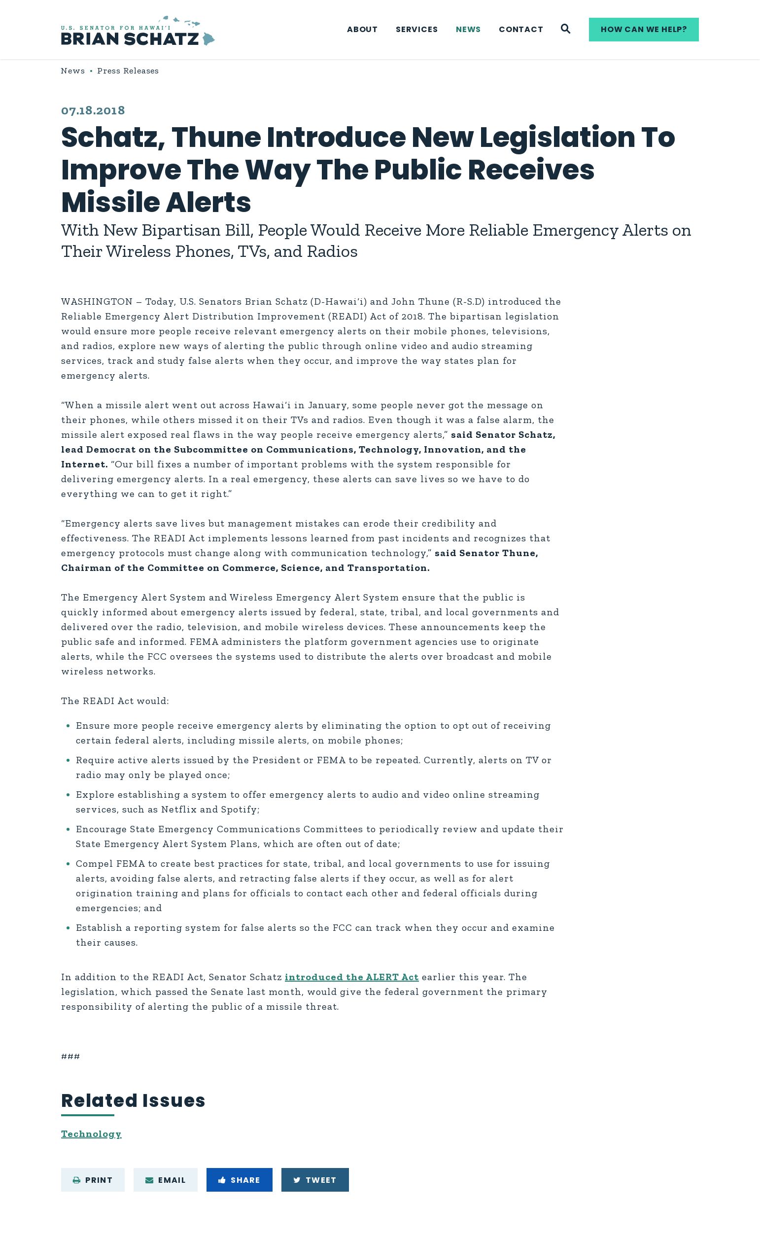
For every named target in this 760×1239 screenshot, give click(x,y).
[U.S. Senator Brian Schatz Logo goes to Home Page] (138, 30)
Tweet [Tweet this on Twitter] (315, 1180)
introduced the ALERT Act (352, 977)
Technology (91, 1133)
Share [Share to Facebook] (239, 1180)
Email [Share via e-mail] (165, 1180)
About (362, 29)
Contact (521, 29)
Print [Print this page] (93, 1180)
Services (417, 29)
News (468, 29)
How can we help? (644, 29)
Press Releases (128, 70)
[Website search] (566, 29)
